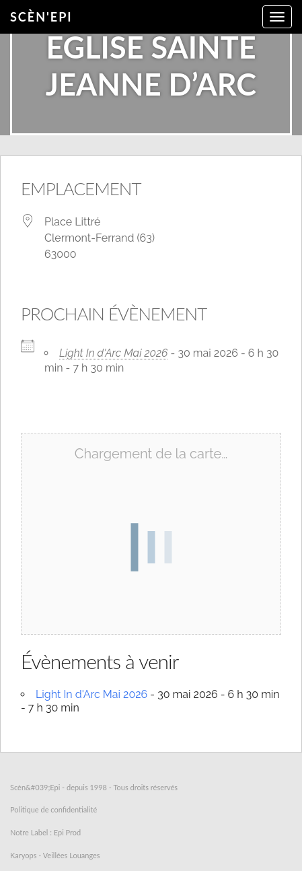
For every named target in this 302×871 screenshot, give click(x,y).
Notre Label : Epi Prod (45, 832)
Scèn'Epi (41, 16)
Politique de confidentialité (53, 809)
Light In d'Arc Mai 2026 (113, 353)
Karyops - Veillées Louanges (55, 855)
